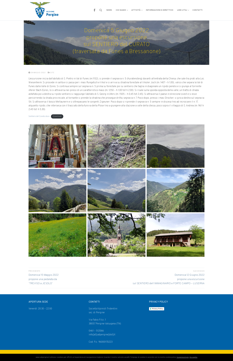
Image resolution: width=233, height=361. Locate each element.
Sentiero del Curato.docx (39, 116)
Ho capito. (193, 357)
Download (57, 116)
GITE (51, 73)
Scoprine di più (183, 357)
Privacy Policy (157, 309)
